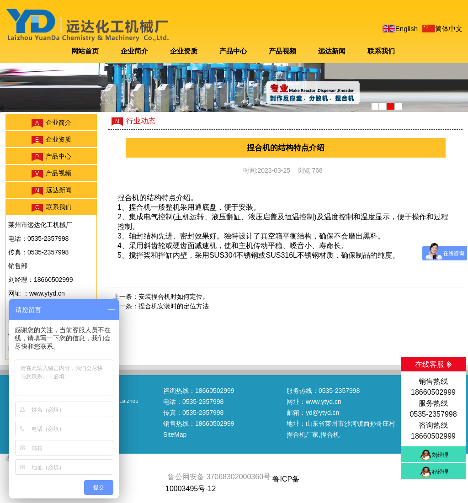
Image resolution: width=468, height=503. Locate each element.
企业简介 (134, 51)
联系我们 (381, 51)
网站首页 (85, 51)
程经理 (440, 472)
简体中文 (449, 28)
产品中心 (233, 51)
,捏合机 (329, 434)
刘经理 (440, 455)
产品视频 (282, 51)
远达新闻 (332, 51)
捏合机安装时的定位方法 (173, 306)
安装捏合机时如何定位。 (173, 296)
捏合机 (128, 197)
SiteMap (174, 434)
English (406, 28)
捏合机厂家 (303, 434)
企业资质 (183, 51)
